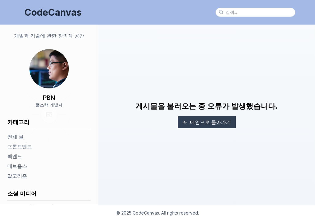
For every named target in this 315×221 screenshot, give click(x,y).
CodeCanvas (53, 12)
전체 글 (15, 137)
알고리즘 (17, 176)
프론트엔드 (19, 146)
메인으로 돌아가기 (207, 122)
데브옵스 (17, 166)
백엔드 (14, 156)
